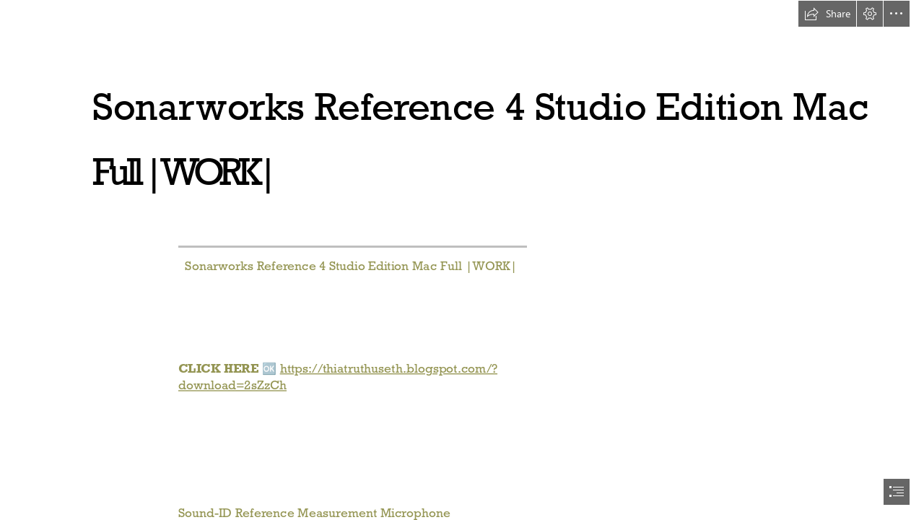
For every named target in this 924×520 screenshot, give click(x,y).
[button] (827, 14)
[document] (462, 260)
